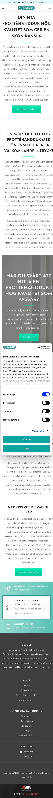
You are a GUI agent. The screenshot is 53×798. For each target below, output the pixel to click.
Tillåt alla (26, 439)
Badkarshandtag (26, 736)
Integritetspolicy (26, 700)
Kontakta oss (29, 337)
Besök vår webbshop (29, 572)
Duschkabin (26, 716)
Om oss (26, 686)
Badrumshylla (26, 721)
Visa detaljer (38, 431)
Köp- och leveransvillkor (26, 695)
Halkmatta (26, 731)
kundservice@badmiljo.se (37, 668)
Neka (26, 448)
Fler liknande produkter (26, 109)
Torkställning (27, 726)
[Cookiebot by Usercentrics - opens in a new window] (38, 347)
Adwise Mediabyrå (31, 794)
